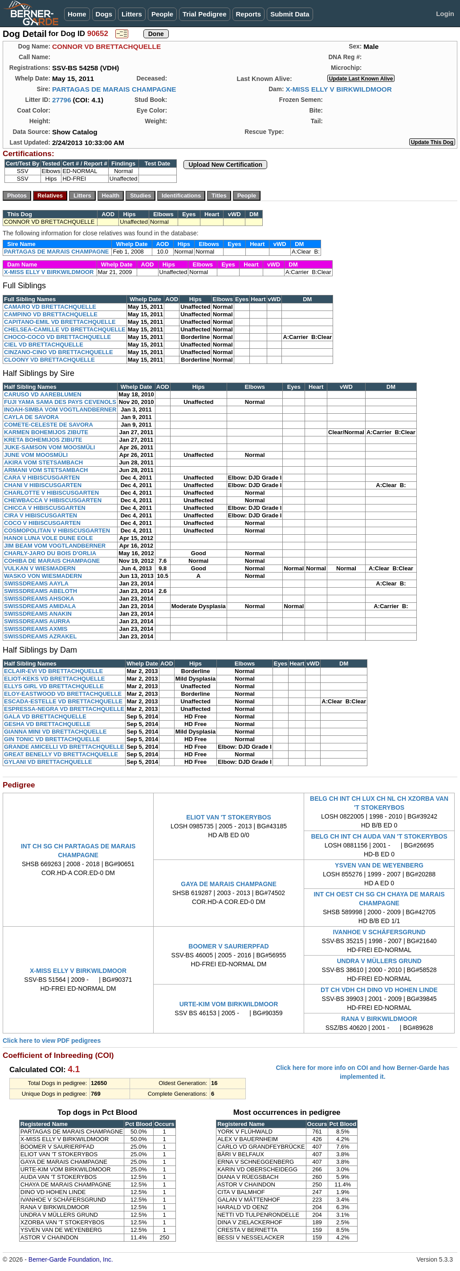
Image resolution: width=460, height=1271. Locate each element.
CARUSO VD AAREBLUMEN (42, 394)
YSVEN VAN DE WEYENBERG (379, 865)
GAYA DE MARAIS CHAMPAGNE (228, 884)
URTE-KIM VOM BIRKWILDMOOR (228, 1004)
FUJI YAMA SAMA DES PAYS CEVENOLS (60, 402)
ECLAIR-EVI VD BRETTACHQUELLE (53, 671)
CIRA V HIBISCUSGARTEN (40, 515)
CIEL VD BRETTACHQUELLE (43, 344)
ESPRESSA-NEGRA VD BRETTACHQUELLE (64, 709)
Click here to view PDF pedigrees (52, 1040)
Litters (132, 14)
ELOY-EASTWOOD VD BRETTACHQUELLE (63, 693)
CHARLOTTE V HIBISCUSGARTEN (51, 492)
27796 (61, 100)
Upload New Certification (225, 164)
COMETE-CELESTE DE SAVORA (48, 424)
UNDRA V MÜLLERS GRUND (379, 960)
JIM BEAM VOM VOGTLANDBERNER (55, 545)
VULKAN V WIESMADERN (39, 568)
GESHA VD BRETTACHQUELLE (47, 724)
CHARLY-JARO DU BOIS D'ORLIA (50, 553)
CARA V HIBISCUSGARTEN (42, 477)
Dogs (104, 14)
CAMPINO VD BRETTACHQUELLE (51, 314)
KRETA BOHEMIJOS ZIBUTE (43, 439)
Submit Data (289, 14)
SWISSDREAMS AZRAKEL (40, 636)
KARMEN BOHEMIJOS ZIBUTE (46, 432)
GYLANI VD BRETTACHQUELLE (48, 762)
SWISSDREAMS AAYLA (36, 583)
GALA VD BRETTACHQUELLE (45, 716)
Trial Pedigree (204, 14)
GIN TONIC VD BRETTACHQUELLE (52, 739)
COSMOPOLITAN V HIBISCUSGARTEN (57, 530)
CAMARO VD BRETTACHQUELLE (50, 306)
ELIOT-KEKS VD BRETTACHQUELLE (54, 678)
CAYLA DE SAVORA (31, 417)
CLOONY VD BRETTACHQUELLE (49, 359)
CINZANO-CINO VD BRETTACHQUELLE (58, 352)
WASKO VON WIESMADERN (43, 576)
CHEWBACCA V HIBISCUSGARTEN (53, 500)
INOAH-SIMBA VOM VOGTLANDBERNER (60, 409)
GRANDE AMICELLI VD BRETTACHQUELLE (64, 746)
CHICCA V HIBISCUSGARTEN (44, 507)
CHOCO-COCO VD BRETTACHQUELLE (57, 337)
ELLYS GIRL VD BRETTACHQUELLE (54, 686)
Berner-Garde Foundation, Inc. (70, 1259)
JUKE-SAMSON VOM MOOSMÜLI (49, 447)
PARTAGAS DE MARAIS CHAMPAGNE (114, 89)
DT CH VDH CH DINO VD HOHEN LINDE (379, 989)
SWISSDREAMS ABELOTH (40, 591)
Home (77, 14)
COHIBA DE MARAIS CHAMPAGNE (52, 560)
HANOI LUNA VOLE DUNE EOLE (48, 538)
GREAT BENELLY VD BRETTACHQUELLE (61, 754)
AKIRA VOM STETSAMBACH (43, 462)
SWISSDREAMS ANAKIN (38, 613)
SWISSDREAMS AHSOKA (39, 598)
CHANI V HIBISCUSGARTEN (42, 485)
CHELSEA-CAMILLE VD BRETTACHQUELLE (65, 329)
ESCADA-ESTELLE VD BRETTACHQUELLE (63, 701)
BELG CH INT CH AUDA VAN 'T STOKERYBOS (379, 836)
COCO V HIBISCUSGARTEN (42, 523)
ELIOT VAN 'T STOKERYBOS (228, 817)
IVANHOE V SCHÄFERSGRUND (379, 932)
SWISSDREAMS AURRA (37, 621)
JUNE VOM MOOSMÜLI (36, 455)
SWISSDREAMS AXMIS (36, 628)
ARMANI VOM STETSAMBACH (46, 470)
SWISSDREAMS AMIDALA (40, 606)
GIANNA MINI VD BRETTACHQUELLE (55, 731)
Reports (248, 14)
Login (445, 13)
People (162, 14)
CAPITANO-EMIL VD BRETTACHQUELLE (60, 322)
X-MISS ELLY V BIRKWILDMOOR (338, 89)
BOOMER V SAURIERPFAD (228, 946)
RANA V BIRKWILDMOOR (379, 1018)
